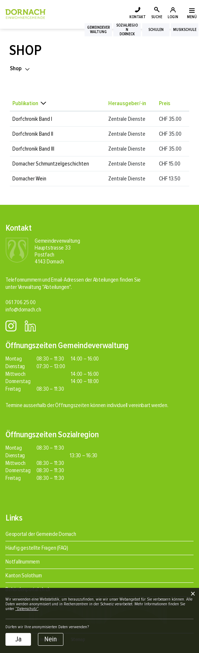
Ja (18, 639)
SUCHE (156, 17)
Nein (50, 639)
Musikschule (184, 30)
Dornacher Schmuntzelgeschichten (50, 163)
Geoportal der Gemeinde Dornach (40, 534)
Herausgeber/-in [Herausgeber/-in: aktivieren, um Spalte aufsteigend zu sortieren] (127, 103)
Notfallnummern (22, 561)
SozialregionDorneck (127, 29)
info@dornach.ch (23, 309)
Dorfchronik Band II (32, 134)
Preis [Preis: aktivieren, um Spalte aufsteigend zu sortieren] (164, 103)
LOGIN (173, 17)
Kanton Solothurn (23, 575)
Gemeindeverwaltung (98, 29)
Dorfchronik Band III (33, 148)
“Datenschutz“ (26, 609)
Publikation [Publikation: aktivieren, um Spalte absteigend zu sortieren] (25, 103)
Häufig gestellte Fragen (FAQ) (36, 548)
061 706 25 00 (20, 302)
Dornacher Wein (29, 178)
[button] (20, 68)
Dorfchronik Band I (32, 119)
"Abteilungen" (56, 287)
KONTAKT (137, 17)
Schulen (156, 30)
